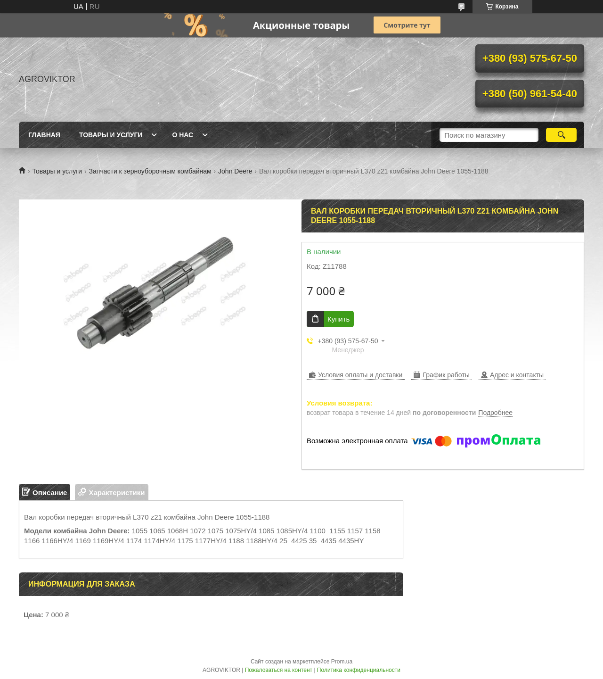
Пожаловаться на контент (278, 670)
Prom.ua (341, 661)
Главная (44, 135)
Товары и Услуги (111, 135)
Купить (338, 319)
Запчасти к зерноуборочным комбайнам (150, 171)
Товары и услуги (57, 171)
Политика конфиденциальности (358, 670)
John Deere (235, 171)
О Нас (182, 135)
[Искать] (561, 135)
